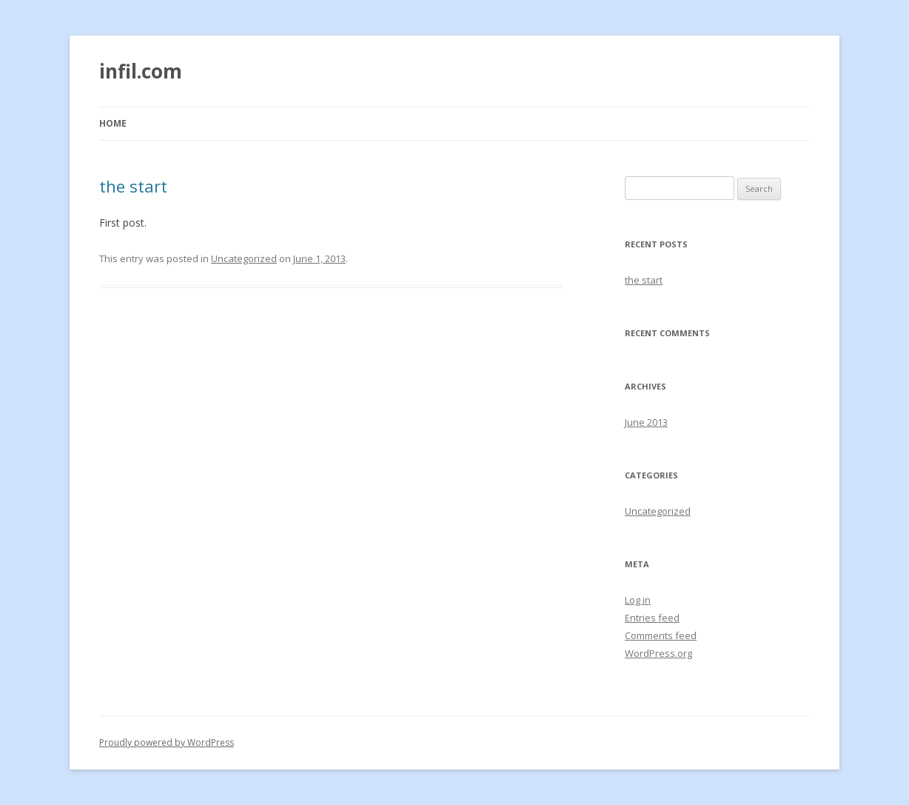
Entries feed (652, 617)
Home (113, 123)
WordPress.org (658, 653)
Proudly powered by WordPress (166, 742)
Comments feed (661, 635)
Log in (638, 600)
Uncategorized (244, 258)
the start (133, 186)
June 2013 (646, 422)
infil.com (140, 71)
